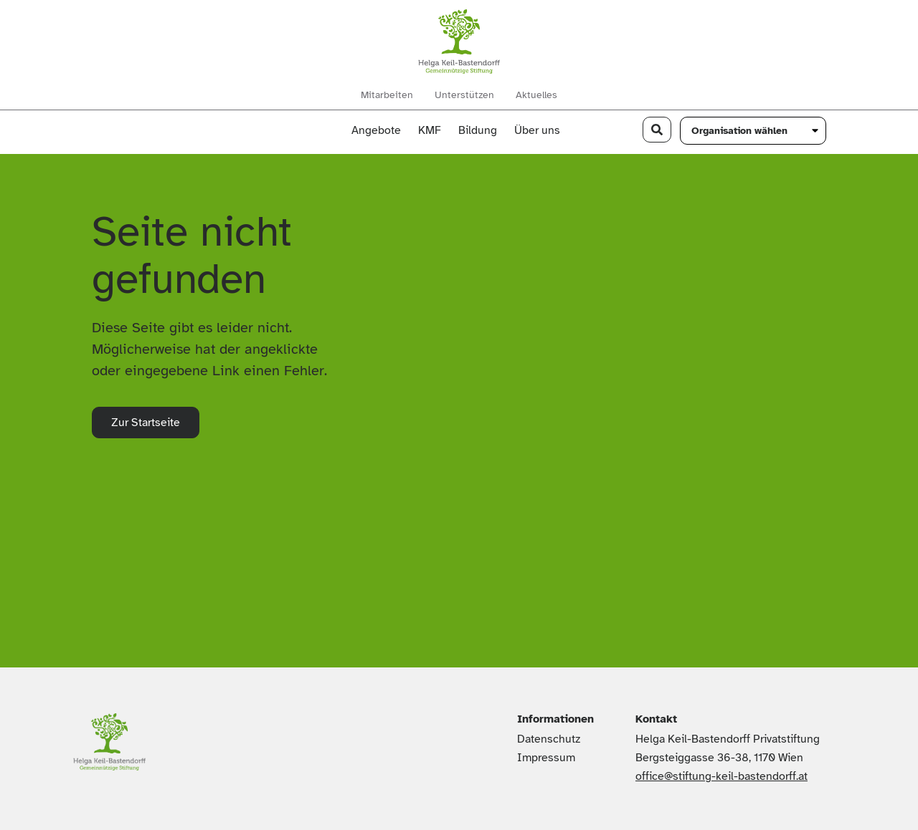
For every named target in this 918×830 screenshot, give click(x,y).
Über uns (540, 130)
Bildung (477, 130)
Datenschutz (548, 739)
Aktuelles (536, 95)
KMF (429, 130)
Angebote (376, 130)
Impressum (546, 758)
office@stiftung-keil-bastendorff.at (721, 776)
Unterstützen (464, 95)
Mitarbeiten (387, 95)
